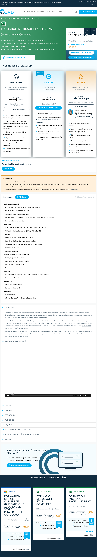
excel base (5, 34)
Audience (7, 420)
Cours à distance (5, 2)
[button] (12, 519)
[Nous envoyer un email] (93, 1)
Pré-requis (8, 415)
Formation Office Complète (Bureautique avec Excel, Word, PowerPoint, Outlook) (14, 505)
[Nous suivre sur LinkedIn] (95, 1)
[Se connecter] (76, 12)
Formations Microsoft (23, 18)
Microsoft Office (25, 34)
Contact (60, 11)
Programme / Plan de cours (17, 430)
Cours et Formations (11, 18)
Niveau (6, 411)
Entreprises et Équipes (46, 11)
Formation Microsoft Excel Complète (44, 500)
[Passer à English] (93, 5)
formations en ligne (16, 2)
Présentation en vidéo (14, 342)
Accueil (3, 18)
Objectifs (7, 425)
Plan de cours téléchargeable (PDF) (21, 435)
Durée (6, 406)
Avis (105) (7, 440)
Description (8, 308)
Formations (29, 12)
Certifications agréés (42, 2)
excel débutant (14, 34)
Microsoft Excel (35, 18)
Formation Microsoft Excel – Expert (80, 499)
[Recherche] (69, 11)
